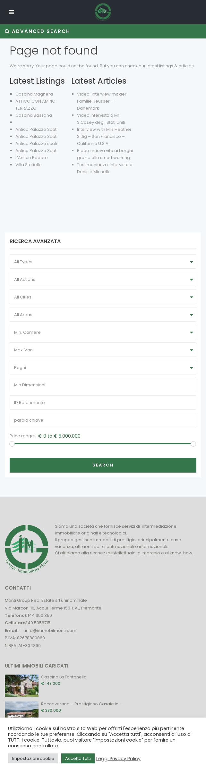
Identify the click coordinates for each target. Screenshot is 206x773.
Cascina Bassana (33, 115)
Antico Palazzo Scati (36, 129)
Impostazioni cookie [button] (33, 758)
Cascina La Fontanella (64, 677)
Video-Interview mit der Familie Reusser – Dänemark (101, 101)
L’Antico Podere (31, 158)
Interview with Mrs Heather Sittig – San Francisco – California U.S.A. (104, 136)
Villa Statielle (28, 165)
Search (103, 465)
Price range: (22, 436)
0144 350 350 (38, 615)
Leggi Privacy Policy (118, 758)
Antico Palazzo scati (36, 143)
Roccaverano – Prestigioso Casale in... (81, 704)
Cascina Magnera (34, 94)
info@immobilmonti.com (50, 630)
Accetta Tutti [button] (78, 758)
